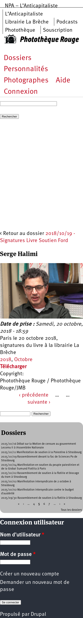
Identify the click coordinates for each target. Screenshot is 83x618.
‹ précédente (33, 395)
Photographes (26, 80)
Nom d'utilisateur (22, 535)
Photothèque (20, 30)
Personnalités (26, 69)
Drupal (38, 614)
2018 (5, 359)
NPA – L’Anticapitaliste (31, 6)
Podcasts (67, 22)
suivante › (38, 402)
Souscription (57, 30)
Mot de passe (17, 554)
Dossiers (17, 58)
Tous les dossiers (71, 509)
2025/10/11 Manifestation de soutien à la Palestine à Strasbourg (41, 452)
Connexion (21, 92)
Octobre (23, 359)
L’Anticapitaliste (24, 14)
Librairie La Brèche (27, 22)
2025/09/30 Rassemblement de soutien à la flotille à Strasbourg (41, 498)
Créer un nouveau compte (29, 574)
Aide (63, 80)
